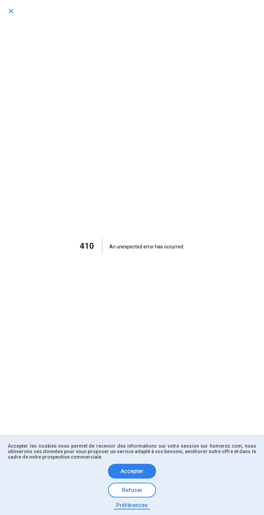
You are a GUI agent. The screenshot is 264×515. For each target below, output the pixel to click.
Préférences (132, 505)
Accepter (132, 471)
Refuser (132, 490)
